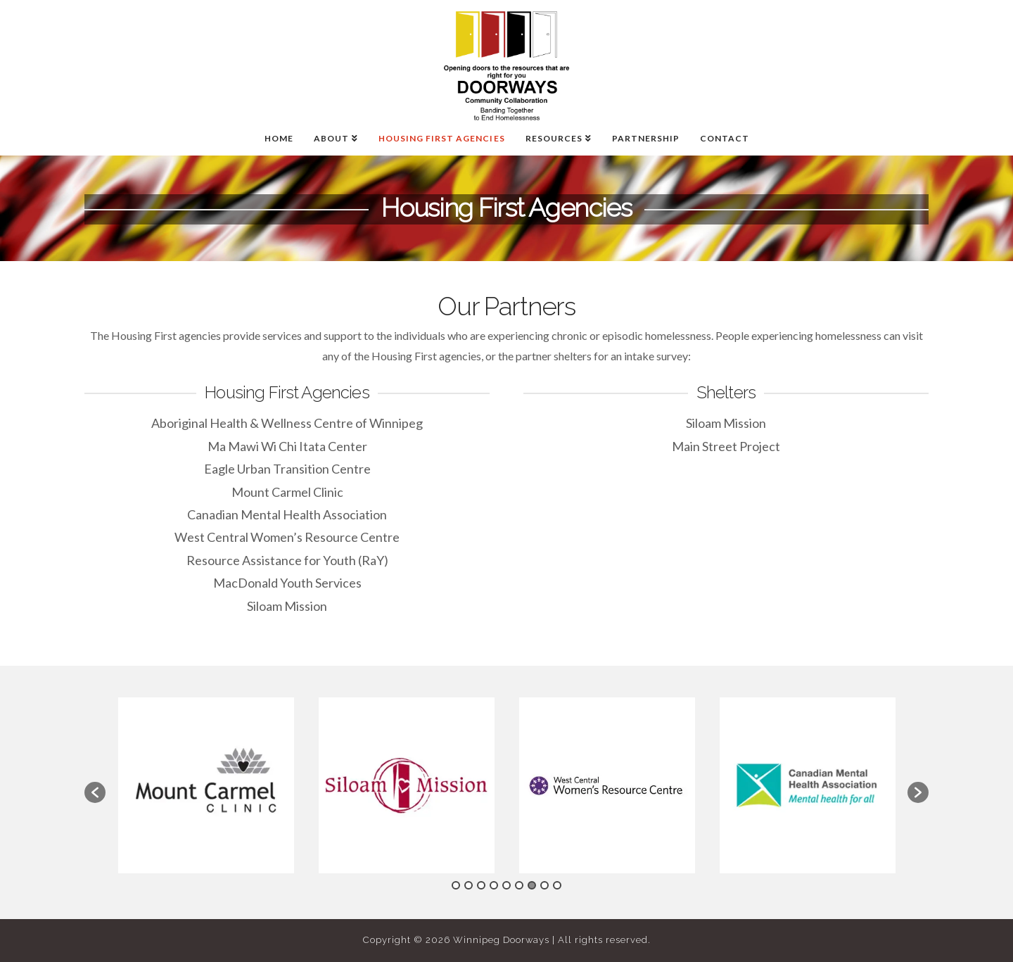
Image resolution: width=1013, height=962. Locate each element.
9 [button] (557, 885)
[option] (205, 785)
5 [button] (506, 885)
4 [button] (494, 885)
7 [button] (532, 885)
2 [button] (468, 885)
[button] (95, 792)
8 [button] (544, 885)
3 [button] (481, 885)
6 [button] (519, 885)
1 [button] (456, 885)
